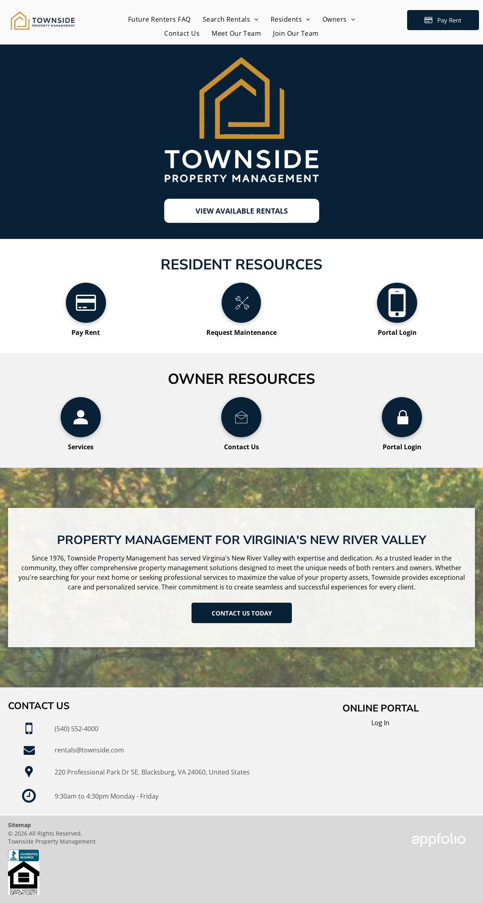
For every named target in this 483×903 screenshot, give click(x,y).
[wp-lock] (402, 434)
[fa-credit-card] (86, 320)
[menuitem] (159, 19)
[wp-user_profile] (81, 434)
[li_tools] (241, 320)
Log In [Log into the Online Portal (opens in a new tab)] (380, 722)
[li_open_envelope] (241, 434)
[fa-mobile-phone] (397, 320)
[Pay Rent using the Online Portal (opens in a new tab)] (443, 20)
